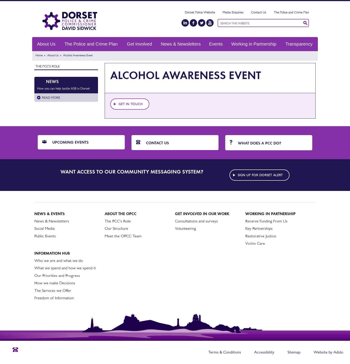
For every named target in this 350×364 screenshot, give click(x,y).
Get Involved (139, 44)
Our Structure (116, 228)
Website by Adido (328, 352)
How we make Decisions (54, 283)
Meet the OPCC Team (123, 236)
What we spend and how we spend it (65, 268)
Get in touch (131, 104)
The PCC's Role (47, 66)
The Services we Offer (52, 290)
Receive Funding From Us (266, 221)
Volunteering (185, 228)
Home (39, 55)
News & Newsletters (181, 44)
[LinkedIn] (185, 23)
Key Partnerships (259, 228)
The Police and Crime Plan (291, 12)
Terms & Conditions (224, 352)
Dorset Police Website (200, 12)
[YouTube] (210, 23)
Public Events (45, 236)
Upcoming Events (65, 142)
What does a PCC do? (255, 143)
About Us (46, 44)
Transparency (299, 44)
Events (216, 44)
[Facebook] (193, 23)
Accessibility (264, 352)
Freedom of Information (54, 298)
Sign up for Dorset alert (260, 175)
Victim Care (255, 243)
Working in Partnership (253, 44)
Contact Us (258, 12)
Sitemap (294, 352)
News (52, 81)
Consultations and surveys (196, 221)
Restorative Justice (260, 236)
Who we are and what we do (58, 260)
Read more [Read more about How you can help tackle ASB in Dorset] (51, 97)
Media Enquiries (233, 12)
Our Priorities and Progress (57, 275)
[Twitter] (201, 23)
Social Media (44, 228)
